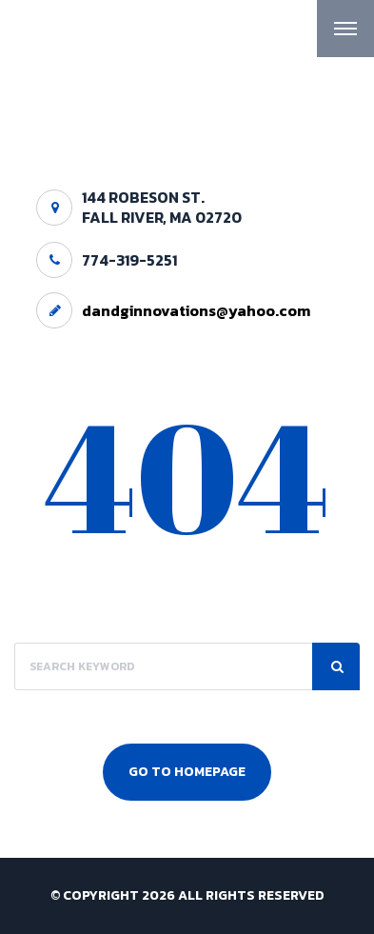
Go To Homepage (187, 772)
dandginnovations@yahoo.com (196, 310)
